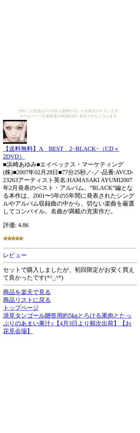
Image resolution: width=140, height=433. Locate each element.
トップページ (21, 308)
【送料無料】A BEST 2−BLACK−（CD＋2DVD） (61, 149)
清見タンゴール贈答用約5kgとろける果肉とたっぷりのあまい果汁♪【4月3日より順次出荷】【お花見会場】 (67, 323)
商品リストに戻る (27, 300)
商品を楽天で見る (27, 292)
